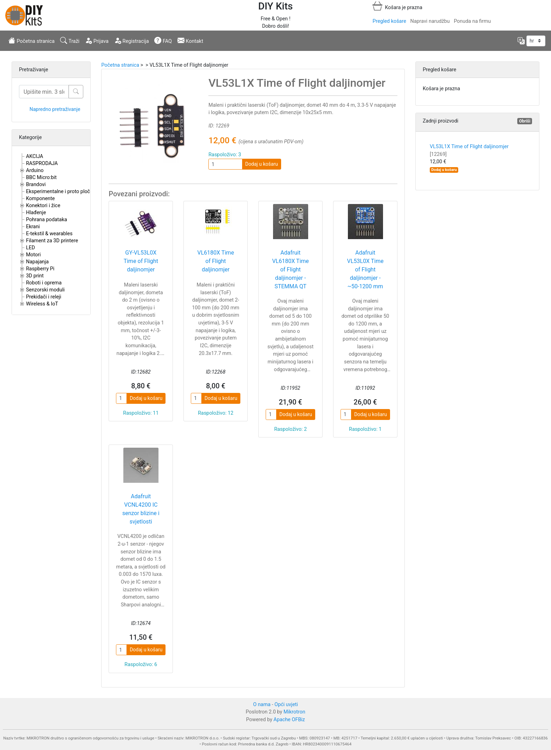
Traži (69, 40)
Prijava (97, 40)
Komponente (40, 199)
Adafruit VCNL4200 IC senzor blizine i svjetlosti (141, 509)
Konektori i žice (43, 206)
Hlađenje (36, 213)
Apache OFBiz (289, 720)
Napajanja (37, 262)
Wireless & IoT (42, 304)
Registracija (131, 40)
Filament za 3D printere (52, 241)
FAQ (163, 40)
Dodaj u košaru (261, 164)
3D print (35, 276)
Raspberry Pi (40, 269)
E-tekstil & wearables (49, 234)
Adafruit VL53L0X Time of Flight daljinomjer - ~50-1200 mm (365, 269)
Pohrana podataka (46, 220)
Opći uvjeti (286, 705)
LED (30, 248)
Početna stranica (31, 40)
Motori (33, 255)
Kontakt (190, 40)
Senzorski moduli (45, 290)
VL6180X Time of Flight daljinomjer (215, 261)
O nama (262, 705)
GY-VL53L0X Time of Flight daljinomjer (141, 261)
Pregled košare (389, 21)
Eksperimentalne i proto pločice (61, 192)
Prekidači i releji (43, 297)
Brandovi (36, 185)
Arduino (35, 170)
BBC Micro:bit (41, 177)
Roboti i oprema (43, 283)
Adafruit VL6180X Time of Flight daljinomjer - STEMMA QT (290, 269)
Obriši (524, 121)
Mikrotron (294, 712)
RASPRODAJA (42, 163)
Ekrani (33, 227)
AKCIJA (34, 156)
